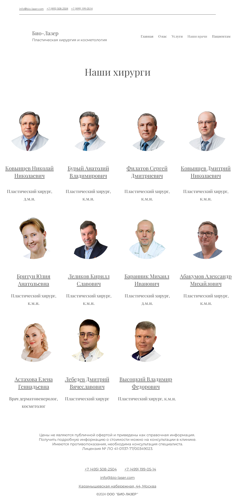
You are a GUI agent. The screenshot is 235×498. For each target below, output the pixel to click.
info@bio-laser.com (31, 9)
